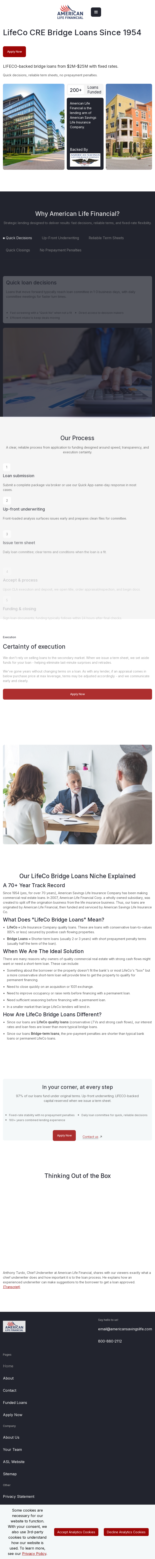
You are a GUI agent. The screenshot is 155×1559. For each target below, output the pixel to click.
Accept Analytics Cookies (76, 1532)
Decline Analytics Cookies (126, 1532)
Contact (9, 1390)
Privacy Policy (34, 1553)
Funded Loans (15, 1402)
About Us (11, 1437)
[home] (70, 12)
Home (8, 1366)
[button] (96, 12)
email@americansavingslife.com (125, 1329)
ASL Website (14, 1461)
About (8, 1378)
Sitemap (10, 1474)
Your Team (12, 1449)
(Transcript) (11, 1287)
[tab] (17, 247)
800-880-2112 (110, 1341)
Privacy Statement (18, 1496)
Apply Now (12, 1414)
